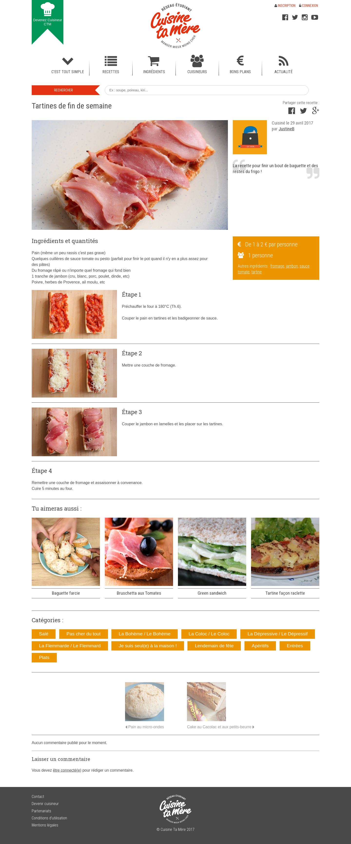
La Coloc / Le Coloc (209, 633)
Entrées (295, 645)
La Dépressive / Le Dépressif (278, 633)
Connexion (308, 6)
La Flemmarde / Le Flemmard (70, 645)
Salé (43, 633)
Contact (38, 796)
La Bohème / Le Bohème (144, 633)
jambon (292, 266)
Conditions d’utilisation (49, 818)
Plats (44, 657)
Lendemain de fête (214, 645)
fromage (277, 266)
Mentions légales (45, 825)
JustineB (286, 129)
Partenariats (41, 811)
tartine (256, 272)
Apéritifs (260, 645)
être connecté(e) (67, 770)
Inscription (284, 6)
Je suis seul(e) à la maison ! (148, 645)
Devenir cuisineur (45, 803)
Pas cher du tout (84, 633)
